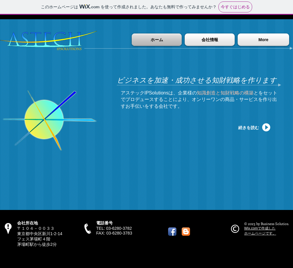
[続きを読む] (251, 127)
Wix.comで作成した (260, 228)
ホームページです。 (260, 233)
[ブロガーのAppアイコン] (186, 231)
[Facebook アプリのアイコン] (172, 231)
